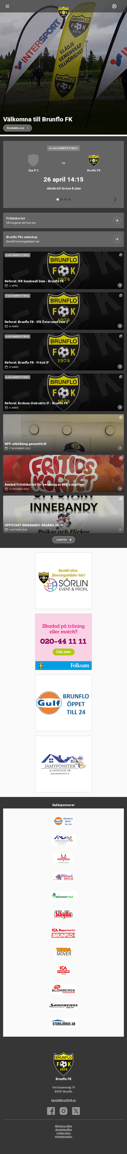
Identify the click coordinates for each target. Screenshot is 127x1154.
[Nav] (7, 6)
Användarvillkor (63, 1129)
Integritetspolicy (63, 1136)
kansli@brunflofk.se (63, 1100)
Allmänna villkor (63, 1126)
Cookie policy (63, 1133)
